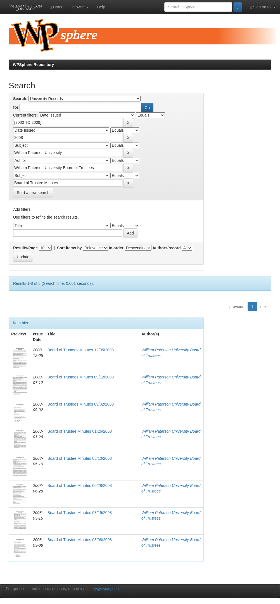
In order (116, 248)
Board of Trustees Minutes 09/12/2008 (81, 377)
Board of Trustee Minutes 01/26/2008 (80, 431)
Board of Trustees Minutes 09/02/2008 (81, 404)
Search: (20, 98)
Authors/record (166, 248)
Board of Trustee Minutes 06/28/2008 (80, 485)
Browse (80, 7)
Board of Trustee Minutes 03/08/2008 (80, 539)
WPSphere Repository (33, 64)
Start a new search (33, 192)
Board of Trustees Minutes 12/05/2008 (81, 350)
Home (57, 7)
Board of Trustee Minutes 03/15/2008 (80, 512)
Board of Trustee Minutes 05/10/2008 (80, 458)
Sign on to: (263, 7)
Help (101, 7)
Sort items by (69, 248)
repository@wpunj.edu (99, 588)
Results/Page (25, 248)
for (15, 107)
